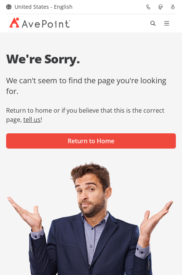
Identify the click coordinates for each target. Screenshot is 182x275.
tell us (32, 119)
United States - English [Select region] (39, 6)
